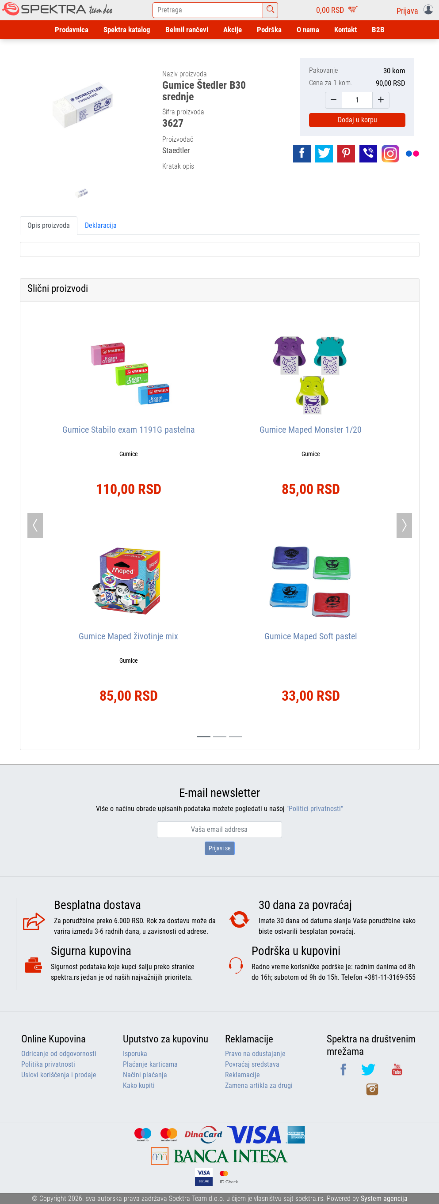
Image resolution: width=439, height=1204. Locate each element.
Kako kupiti (139, 1085)
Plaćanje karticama (150, 1064)
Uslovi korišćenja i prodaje (58, 1075)
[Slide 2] (235, 736)
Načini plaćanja (145, 1075)
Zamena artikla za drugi (259, 1085)
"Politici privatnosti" (314, 808)
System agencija (384, 1198)
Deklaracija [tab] (101, 225)
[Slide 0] (203, 736)
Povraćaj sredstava (252, 1064)
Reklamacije (242, 1075)
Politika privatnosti (48, 1064)
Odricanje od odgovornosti (58, 1053)
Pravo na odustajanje (255, 1053)
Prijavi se (220, 848)
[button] (417, 10)
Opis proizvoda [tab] (48, 225)
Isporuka (135, 1053)
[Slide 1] (219, 736)
